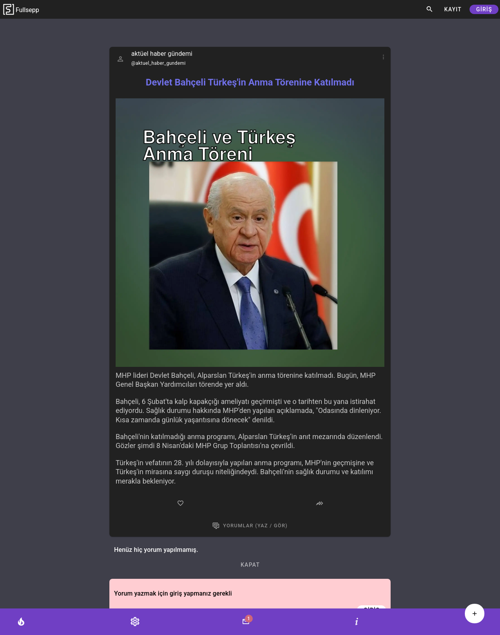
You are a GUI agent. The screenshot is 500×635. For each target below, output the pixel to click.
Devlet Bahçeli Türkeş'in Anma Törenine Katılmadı (250, 82)
